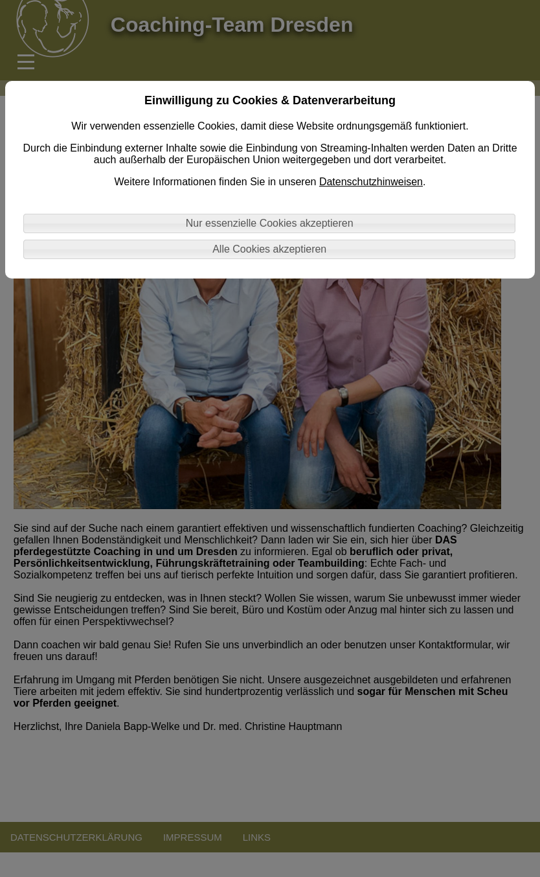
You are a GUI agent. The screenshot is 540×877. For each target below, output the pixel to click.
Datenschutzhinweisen (371, 181)
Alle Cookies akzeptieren (269, 249)
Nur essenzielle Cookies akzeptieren (270, 223)
